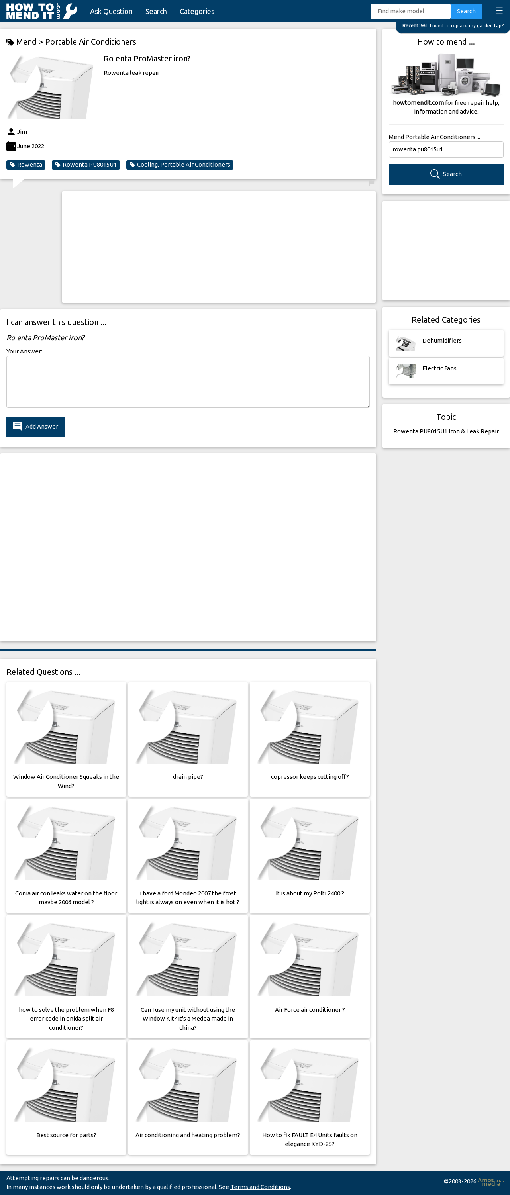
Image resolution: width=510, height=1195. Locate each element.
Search (156, 11)
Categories (197, 11)
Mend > (25, 42)
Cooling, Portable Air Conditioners (179, 164)
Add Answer (35, 426)
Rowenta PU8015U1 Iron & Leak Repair (446, 431)
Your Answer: (24, 351)
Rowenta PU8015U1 (86, 164)
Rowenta (26, 164)
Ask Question (111, 11)
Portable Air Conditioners (90, 41)
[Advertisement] (219, 247)
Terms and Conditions (260, 1186)
